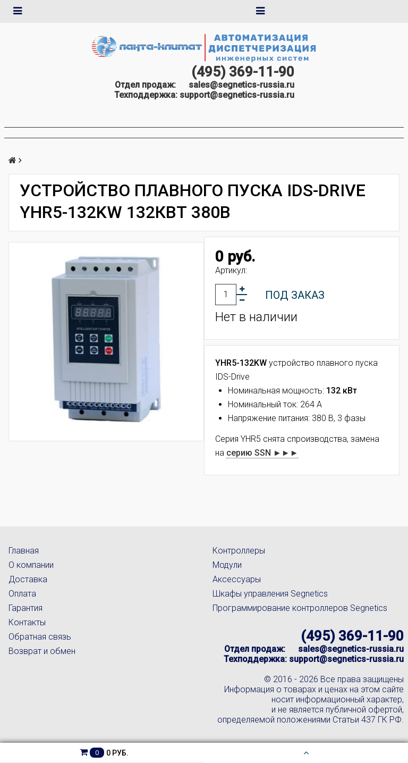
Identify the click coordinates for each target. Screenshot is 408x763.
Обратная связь (39, 637)
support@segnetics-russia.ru (237, 95)
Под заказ (295, 295)
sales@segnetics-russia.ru (241, 85)
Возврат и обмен (41, 651)
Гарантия (25, 608)
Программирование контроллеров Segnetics (299, 608)
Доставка (27, 579)
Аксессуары (236, 579)
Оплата (22, 594)
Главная (23, 551)
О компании (31, 565)
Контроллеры (238, 551)
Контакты (27, 622)
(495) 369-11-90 (242, 72)
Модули (227, 565)
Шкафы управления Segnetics (270, 594)
